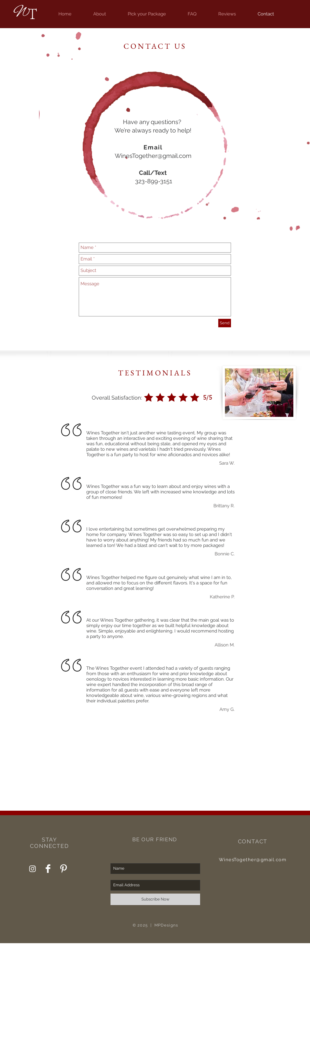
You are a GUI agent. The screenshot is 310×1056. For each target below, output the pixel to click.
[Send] (224, 323)
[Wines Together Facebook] (48, 868)
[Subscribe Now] (155, 899)
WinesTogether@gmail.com (153, 155)
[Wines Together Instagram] (32, 868)
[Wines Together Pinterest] (63, 868)
